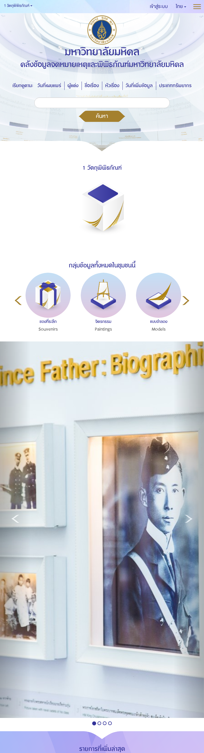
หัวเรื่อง (112, 86)
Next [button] (185, 300)
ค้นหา (102, 116)
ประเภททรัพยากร (175, 86)
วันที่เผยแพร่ (49, 86)
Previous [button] (18, 300)
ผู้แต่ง (72, 86)
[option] (46, 313)
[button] (181, 6)
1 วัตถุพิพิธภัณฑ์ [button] (18, 5)
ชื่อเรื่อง (92, 86)
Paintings (103, 329)
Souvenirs (48, 329)
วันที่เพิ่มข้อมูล (139, 86)
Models (159, 329)
